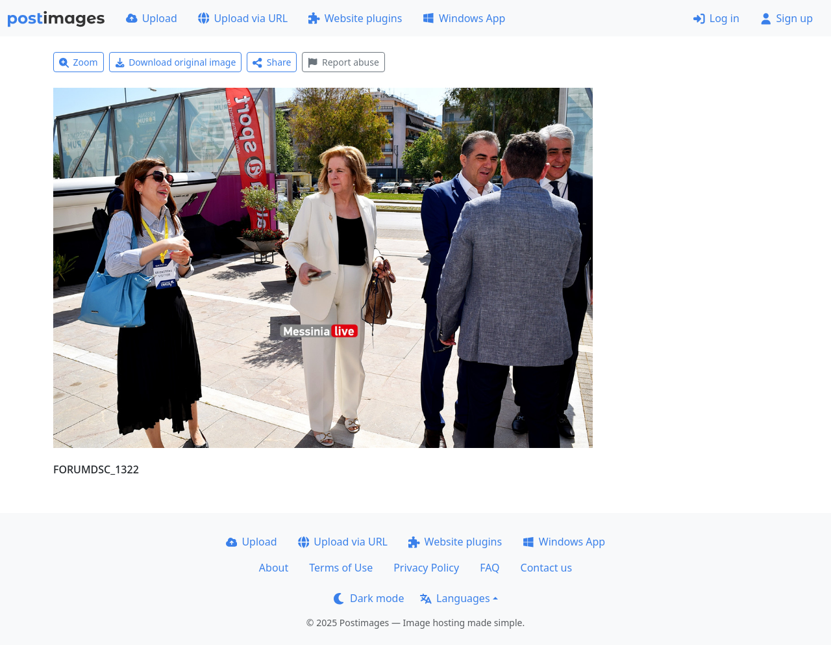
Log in (716, 18)
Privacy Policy (426, 567)
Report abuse (343, 62)
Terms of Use (341, 567)
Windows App (464, 18)
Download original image (175, 62)
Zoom (78, 62)
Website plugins (355, 18)
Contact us (547, 567)
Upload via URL (243, 18)
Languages (455, 598)
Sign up (786, 18)
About (273, 567)
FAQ (489, 567)
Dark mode (369, 598)
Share (272, 62)
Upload (151, 18)
